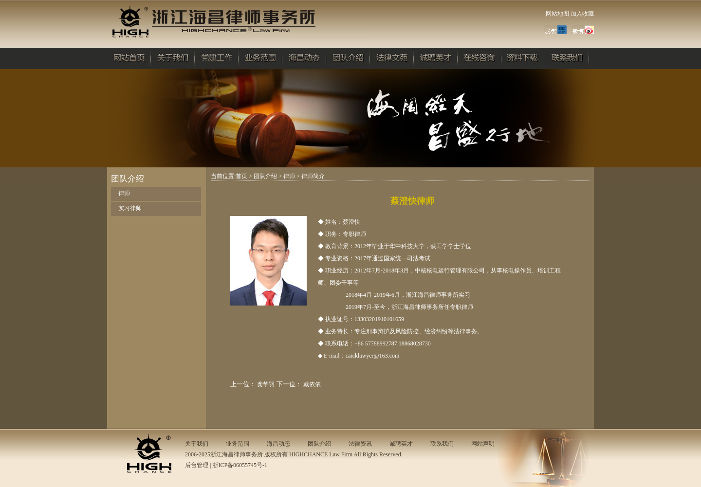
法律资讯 (360, 443)
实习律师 (130, 208)
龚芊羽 (266, 384)
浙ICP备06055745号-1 (239, 465)
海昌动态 (278, 443)
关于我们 (196, 443)
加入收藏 (582, 13)
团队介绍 (265, 176)
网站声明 (483, 443)
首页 (241, 176)
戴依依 (312, 384)
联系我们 (442, 443)
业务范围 (237, 443)
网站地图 (557, 13)
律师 (124, 193)
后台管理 (196, 465)
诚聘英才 (401, 443)
